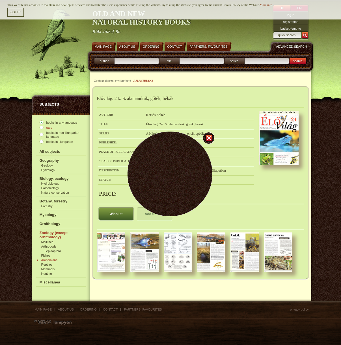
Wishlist (116, 214)
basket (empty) (290, 28)
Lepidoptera (53, 251)
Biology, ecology (54, 178)
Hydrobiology (50, 183)
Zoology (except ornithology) (54, 235)
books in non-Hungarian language (62, 134)
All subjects (50, 151)
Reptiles (47, 264)
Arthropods (49, 246)
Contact (110, 309)
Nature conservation (55, 192)
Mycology (48, 215)
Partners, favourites (143, 309)
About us (66, 309)
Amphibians (49, 260)
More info (266, 3)
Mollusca (47, 242)
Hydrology (48, 170)
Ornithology (50, 224)
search (297, 61)
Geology (47, 165)
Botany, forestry (54, 201)
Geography (49, 160)
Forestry (47, 206)
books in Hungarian (59, 141)
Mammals (48, 269)
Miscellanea (50, 282)
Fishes (45, 255)
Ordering (88, 309)
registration (290, 21)
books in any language (61, 122)
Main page (43, 309)
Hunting (46, 273)
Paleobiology (50, 188)
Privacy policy (299, 309)
